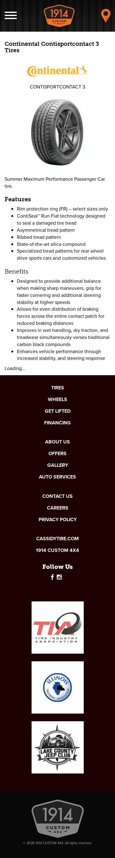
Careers (57, 508)
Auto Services (57, 477)
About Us (57, 442)
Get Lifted (58, 411)
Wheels (57, 399)
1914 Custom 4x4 (57, 550)
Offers (57, 453)
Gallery (57, 465)
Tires (57, 387)
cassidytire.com (57, 538)
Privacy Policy (58, 519)
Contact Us (57, 496)
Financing (57, 422)
